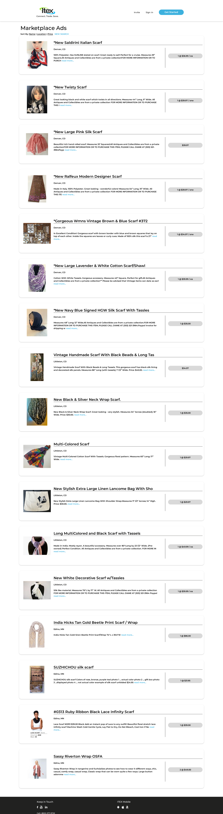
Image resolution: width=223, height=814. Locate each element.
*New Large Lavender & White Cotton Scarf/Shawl (99, 266)
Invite (137, 12)
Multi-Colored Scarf (71, 444)
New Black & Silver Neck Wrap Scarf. (87, 399)
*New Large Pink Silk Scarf (78, 132)
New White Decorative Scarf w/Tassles (89, 578)
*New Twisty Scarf (70, 87)
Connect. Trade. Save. (47, 12)
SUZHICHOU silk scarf (73, 667)
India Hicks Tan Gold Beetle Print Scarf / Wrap (96, 622)
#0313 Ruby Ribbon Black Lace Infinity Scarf (94, 712)
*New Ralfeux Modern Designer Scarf (88, 176)
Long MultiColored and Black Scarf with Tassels (97, 533)
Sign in (149, 12)
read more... (68, 60)
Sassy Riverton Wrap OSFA (78, 756)
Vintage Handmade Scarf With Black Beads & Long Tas (104, 355)
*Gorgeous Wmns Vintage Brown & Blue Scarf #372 (101, 221)
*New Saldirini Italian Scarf (78, 42)
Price (50, 34)
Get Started (171, 12)
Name (32, 34)
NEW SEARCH (62, 34)
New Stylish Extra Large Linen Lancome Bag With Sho (103, 489)
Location (41, 34)
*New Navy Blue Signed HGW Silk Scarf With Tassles (101, 310)
